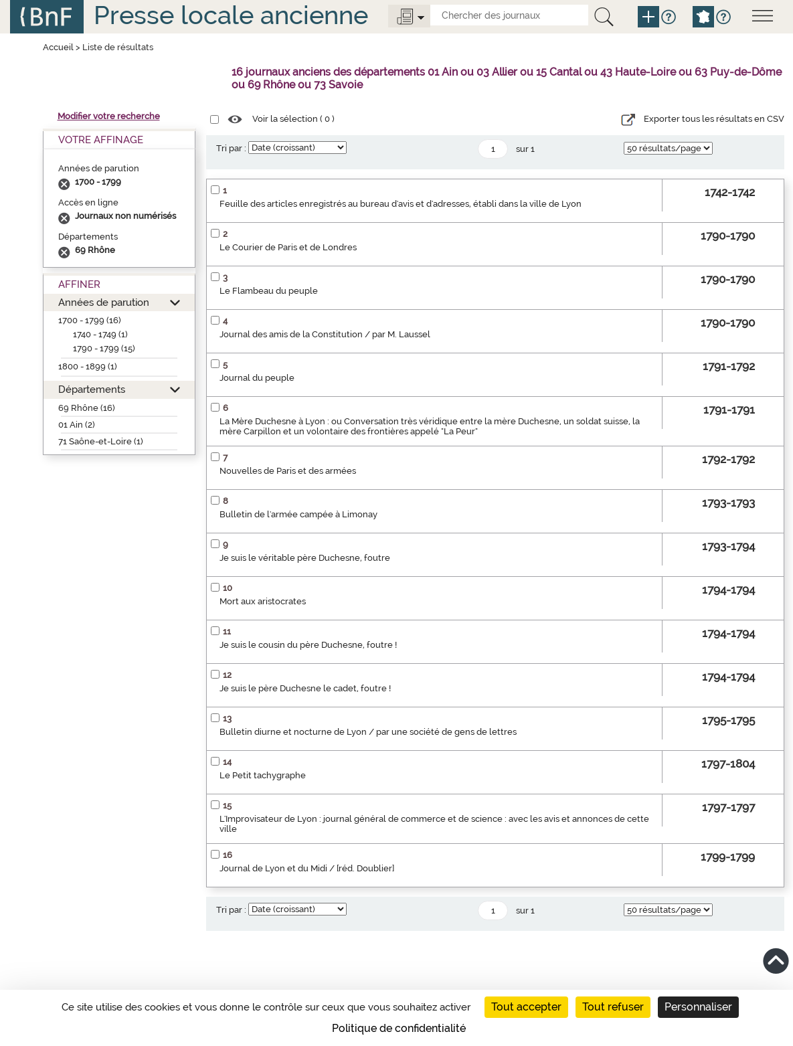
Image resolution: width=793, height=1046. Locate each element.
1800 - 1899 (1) (87, 366)
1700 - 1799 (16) (89, 320)
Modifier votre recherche (109, 116)
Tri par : (231, 148)
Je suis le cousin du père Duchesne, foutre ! (308, 645)
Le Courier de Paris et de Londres (288, 247)
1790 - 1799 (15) (104, 348)
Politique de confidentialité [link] (399, 1028)
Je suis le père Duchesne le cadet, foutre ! (305, 688)
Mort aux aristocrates (262, 601)
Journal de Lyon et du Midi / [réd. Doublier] (306, 868)
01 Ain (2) (76, 425)
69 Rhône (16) (86, 408)
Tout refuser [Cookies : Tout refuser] (613, 1006)
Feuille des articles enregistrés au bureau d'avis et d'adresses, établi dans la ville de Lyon (400, 204)
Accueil (58, 47)
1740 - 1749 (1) (100, 334)
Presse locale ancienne (231, 15)
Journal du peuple (256, 378)
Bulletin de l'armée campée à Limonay (298, 514)
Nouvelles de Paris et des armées (287, 471)
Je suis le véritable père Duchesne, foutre (304, 558)
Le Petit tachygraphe (262, 775)
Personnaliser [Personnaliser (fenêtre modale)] (698, 1006)
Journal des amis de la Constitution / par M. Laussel (324, 334)
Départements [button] (91, 389)
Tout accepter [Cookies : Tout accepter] (526, 1006)
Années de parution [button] (103, 302)
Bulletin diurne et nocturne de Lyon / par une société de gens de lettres (368, 732)
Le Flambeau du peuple (268, 291)
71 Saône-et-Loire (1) (100, 441)
